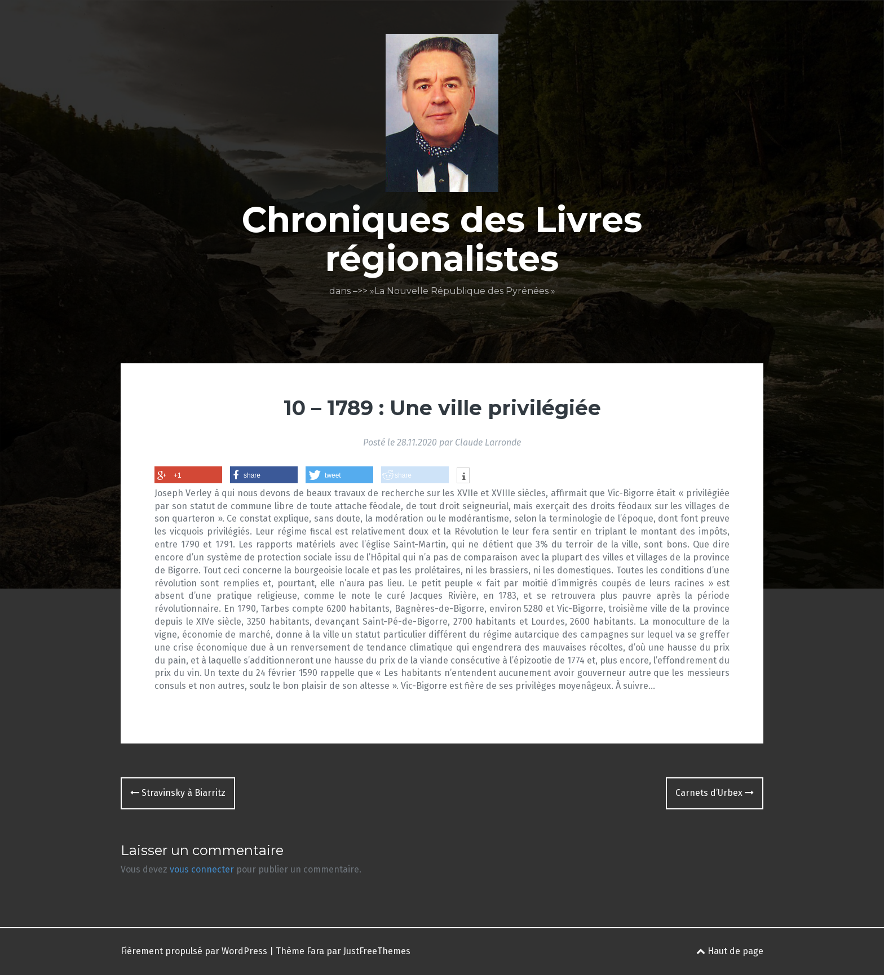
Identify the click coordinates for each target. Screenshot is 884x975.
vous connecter (202, 869)
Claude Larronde (488, 442)
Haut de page (729, 951)
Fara (315, 951)
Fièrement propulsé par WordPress (194, 951)
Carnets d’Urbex (714, 792)
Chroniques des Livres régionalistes (442, 238)
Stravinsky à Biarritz (178, 792)
